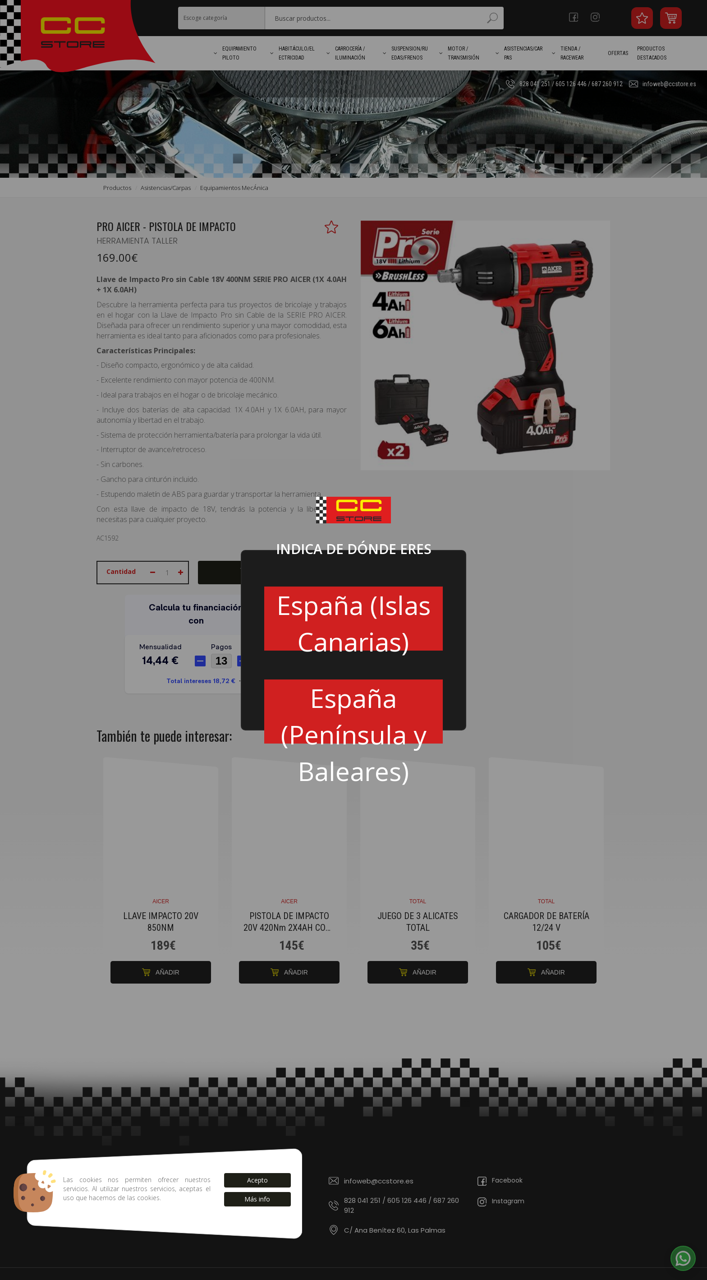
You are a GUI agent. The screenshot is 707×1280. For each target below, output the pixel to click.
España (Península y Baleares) (353, 712)
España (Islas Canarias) (353, 619)
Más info (257, 1199)
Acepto (257, 1180)
